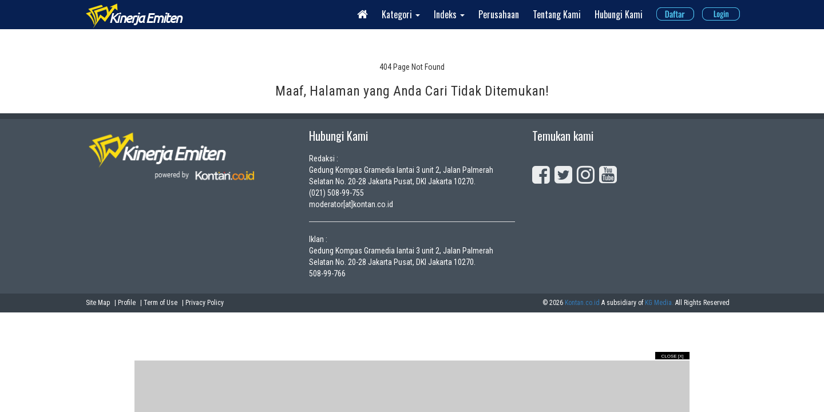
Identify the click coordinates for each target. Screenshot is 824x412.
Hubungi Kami (619, 14)
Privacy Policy (204, 303)
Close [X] (672, 356)
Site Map (98, 303)
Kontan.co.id (582, 303)
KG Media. (659, 303)
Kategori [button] (401, 14)
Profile (127, 303)
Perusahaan (498, 14)
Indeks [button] (449, 14)
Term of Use (160, 303)
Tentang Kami (557, 14)
